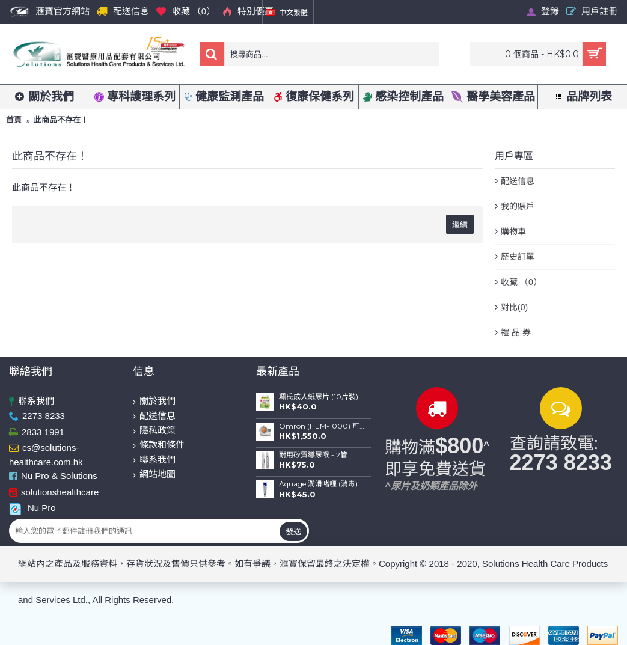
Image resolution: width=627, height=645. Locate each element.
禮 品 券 (516, 332)
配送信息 (517, 181)
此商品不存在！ (61, 119)
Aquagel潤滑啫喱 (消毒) (318, 484)
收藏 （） (521, 283)
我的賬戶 (517, 206)
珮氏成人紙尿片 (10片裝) (318, 397)
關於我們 (154, 401)
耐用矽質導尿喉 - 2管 (313, 455)
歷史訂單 (517, 256)
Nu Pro (32, 508)
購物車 (513, 231)
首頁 (14, 119)
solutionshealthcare (54, 492)
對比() (514, 308)
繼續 (460, 224)
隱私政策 (154, 430)
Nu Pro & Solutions (53, 477)
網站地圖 (154, 474)
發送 (293, 531)
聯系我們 (31, 401)
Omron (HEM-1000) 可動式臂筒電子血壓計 (321, 426)
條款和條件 (159, 445)
